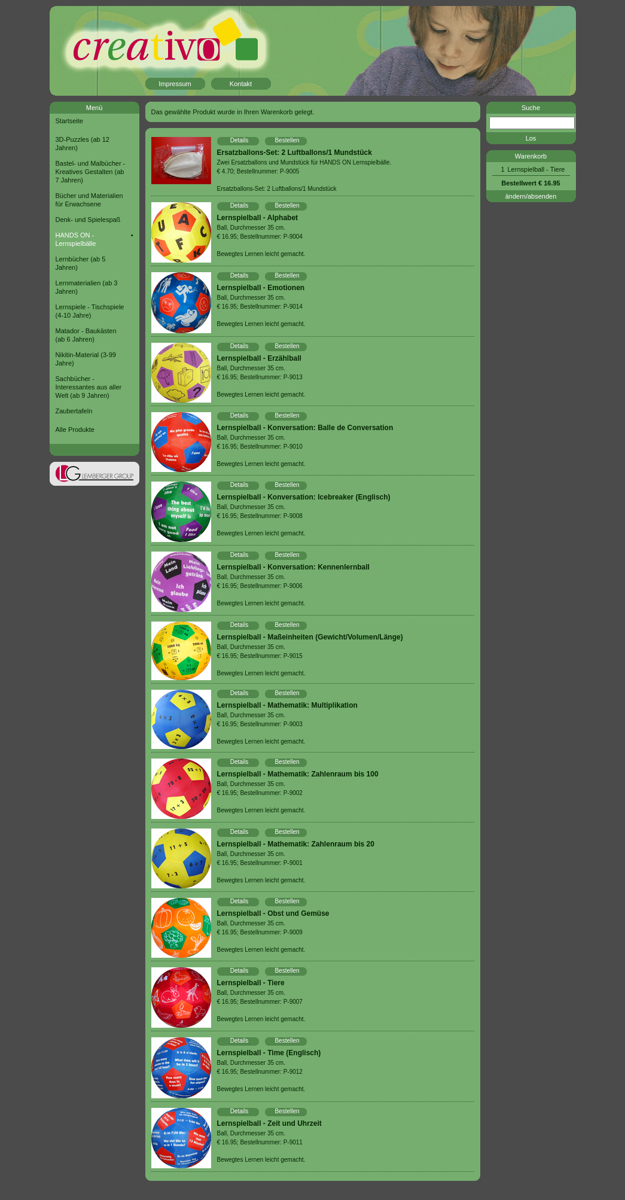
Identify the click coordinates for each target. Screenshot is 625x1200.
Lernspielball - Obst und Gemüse (273, 913)
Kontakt (241, 83)
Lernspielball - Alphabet (257, 218)
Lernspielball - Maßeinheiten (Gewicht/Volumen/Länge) (310, 637)
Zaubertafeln (74, 411)
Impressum (174, 83)
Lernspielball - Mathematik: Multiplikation (287, 705)
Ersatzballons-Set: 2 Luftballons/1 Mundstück (294, 152)
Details (239, 140)
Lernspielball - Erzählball (259, 358)
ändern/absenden (531, 196)
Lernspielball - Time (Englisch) (269, 1053)
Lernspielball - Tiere (251, 983)
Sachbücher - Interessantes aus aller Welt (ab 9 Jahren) (89, 387)
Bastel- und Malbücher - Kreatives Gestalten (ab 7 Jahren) (91, 172)
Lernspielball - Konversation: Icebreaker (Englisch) (304, 497)
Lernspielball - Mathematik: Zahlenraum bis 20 (295, 844)
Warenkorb (531, 156)
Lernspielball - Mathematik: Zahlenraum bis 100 (298, 774)
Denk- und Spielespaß (88, 219)
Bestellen (287, 140)
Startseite (69, 120)
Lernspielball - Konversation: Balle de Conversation (305, 428)
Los (531, 138)
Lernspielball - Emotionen (261, 288)
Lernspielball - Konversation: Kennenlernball (293, 567)
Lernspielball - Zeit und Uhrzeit (269, 1123)
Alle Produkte (75, 429)
